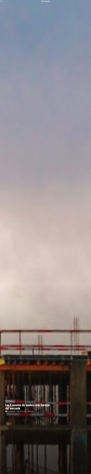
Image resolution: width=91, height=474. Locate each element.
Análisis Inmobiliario (10, 401)
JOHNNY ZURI (12, 411)
